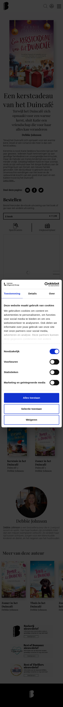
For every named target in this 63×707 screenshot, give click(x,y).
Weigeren (31, 419)
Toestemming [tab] (12, 293)
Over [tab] (52, 293)
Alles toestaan (31, 397)
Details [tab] (32, 293)
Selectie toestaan (31, 408)
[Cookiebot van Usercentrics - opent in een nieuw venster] (45, 284)
